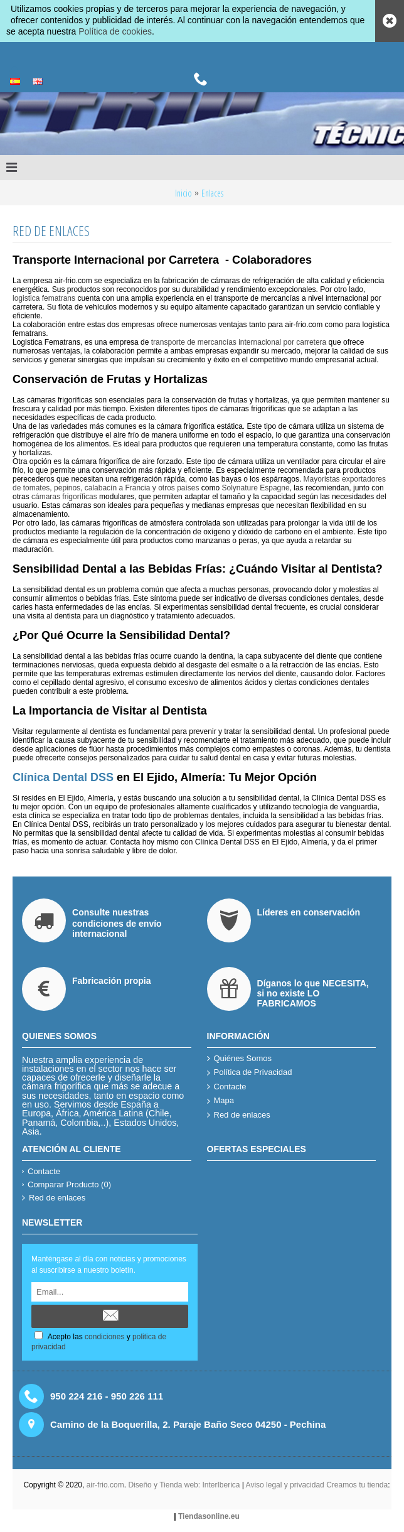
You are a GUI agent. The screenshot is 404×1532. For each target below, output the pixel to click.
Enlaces (212, 193)
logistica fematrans (44, 298)
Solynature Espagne (256, 487)
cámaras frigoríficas (64, 496)
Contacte (227, 1087)
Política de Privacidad (249, 1072)
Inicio (183, 193)
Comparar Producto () (66, 1184)
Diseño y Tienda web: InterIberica (184, 1485)
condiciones (104, 1336)
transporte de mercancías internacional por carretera (237, 342)
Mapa (221, 1101)
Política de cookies (115, 31)
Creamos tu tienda (357, 1485)
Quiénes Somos (239, 1059)
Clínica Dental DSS (63, 777)
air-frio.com (105, 1485)
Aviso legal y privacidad (286, 1485)
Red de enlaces (238, 1115)
